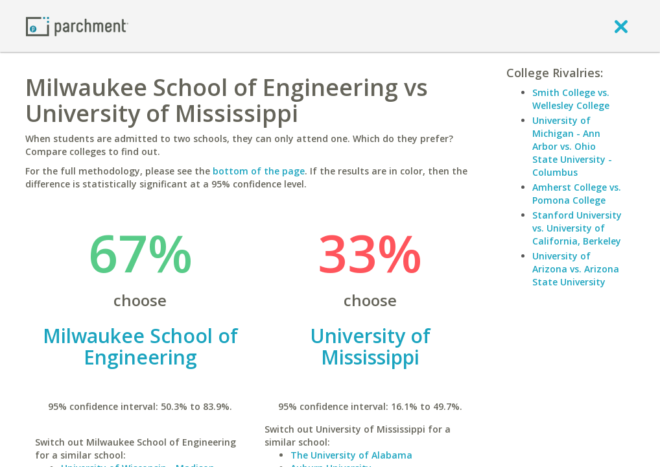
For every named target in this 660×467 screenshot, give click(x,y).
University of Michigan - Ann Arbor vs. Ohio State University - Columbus (572, 146)
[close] (621, 26)
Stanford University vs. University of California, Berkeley (577, 228)
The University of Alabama (351, 455)
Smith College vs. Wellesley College (570, 99)
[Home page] (77, 25)
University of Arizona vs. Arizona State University (575, 269)
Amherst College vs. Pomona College (576, 193)
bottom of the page (259, 171)
